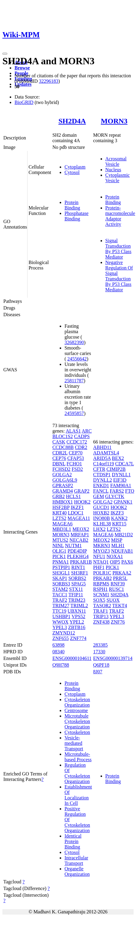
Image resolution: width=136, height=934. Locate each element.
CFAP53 (75, 458)
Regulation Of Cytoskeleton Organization (77, 773)
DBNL (58, 463)
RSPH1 (100, 589)
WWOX (60, 621)
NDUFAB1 (122, 551)
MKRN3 (101, 545)
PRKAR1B (81, 561)
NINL (58, 545)
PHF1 (98, 567)
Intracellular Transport (76, 860)
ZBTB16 (76, 627)
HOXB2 (101, 512)
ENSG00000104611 (71, 658)
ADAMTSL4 (106, 452)
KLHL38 (102, 523)
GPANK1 (123, 501)
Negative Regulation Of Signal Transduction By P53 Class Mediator (119, 276)
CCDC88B (63, 447)
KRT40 (59, 512)
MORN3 (114, 121)
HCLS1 (73, 496)
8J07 (97, 671)
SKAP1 (59, 578)
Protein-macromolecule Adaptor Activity (120, 216)
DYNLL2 (102, 480)
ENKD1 (101, 485)
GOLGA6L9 (64, 480)
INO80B (101, 518)
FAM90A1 (120, 485)
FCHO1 (74, 463)
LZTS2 (59, 518)
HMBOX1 (62, 501)
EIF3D (120, 480)
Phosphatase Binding (76, 216)
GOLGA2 (62, 474)
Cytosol (72, 172)
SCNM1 (101, 594)
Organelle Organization (77, 871)
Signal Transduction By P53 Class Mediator (118, 248)
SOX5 (99, 600)
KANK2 (119, 518)
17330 (99, 651)
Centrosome (76, 710)
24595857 (74, 413)
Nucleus (113, 169)
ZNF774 (78, 638)
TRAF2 (59, 600)
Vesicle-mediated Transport (74, 743)
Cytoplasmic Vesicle (117, 177)
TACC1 (59, 594)
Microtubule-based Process (78, 757)
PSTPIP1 (61, 567)
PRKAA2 (121, 572)
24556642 (77, 358)
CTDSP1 (102, 474)
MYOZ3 (101, 551)
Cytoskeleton (77, 732)
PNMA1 (60, 561)
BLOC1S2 (62, 436)
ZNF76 (118, 621)
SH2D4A (72, 121)
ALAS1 (73, 431)
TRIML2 (79, 605)
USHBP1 (61, 616)
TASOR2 (102, 605)
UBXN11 (77, 611)
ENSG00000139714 (113, 658)
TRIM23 (76, 600)
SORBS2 (77, 578)
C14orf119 (103, 463)
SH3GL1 (61, 572)
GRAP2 (81, 491)
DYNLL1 (121, 474)
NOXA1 (115, 556)
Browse (22, 67)
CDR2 (81, 447)
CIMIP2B (116, 469)
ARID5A (102, 458)
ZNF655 (60, 638)
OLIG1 (59, 551)
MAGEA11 (79, 518)
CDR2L (60, 452)
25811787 (74, 380)
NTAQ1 (101, 561)
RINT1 (78, 567)
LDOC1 (76, 512)
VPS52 (78, 616)
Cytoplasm (75, 166)
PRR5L (120, 578)
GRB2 (58, 496)
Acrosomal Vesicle (116, 161)
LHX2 (99, 529)
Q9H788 (60, 665)
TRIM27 (60, 605)
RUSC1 (116, 589)
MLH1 (118, 545)
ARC (87, 431)
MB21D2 (123, 534)
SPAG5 (78, 583)
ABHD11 (102, 447)
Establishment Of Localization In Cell (78, 795)
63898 (58, 645)
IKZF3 (117, 512)
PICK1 (59, 556)
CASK (58, 441)
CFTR (99, 469)
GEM (98, 496)
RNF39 (118, 583)
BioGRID (24, 102)
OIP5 (115, 561)
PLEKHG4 (77, 556)
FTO (129, 491)
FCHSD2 (61, 469)
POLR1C (102, 572)
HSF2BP (60, 507)
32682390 (74, 342)
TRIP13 (101, 616)
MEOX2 (80, 529)
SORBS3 (61, 583)
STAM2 (60, 589)
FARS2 (117, 491)
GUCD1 (101, 507)
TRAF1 (100, 611)
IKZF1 (77, 507)
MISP (116, 540)
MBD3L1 (61, 529)
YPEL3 (59, 627)
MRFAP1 (80, 534)
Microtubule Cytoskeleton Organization (77, 721)
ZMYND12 (63, 632)
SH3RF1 (79, 572)
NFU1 (99, 556)
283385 (100, 645)
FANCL (101, 491)
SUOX (113, 600)
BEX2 (118, 458)
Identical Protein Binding (73, 841)
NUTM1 (73, 545)
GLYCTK (114, 496)
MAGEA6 (62, 523)
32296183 (48, 81)
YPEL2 (77, 621)
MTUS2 (60, 540)
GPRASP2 (62, 485)
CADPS (82, 436)
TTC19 (59, 611)
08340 (58, 651)
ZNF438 (101, 621)
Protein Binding (72, 205)
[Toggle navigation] (4, 54)
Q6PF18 (101, 665)
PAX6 (127, 561)
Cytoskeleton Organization (77, 702)
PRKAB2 (102, 578)
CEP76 (59, 458)
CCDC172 (77, 441)
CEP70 (75, 452)
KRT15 (119, 523)
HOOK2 (82, 501)
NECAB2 (78, 540)
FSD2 (77, 469)
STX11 (76, 589)
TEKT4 (119, 605)
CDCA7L (124, 463)
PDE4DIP (77, 551)
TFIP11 (75, 594)
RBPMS (101, 583)
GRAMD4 (62, 491)
